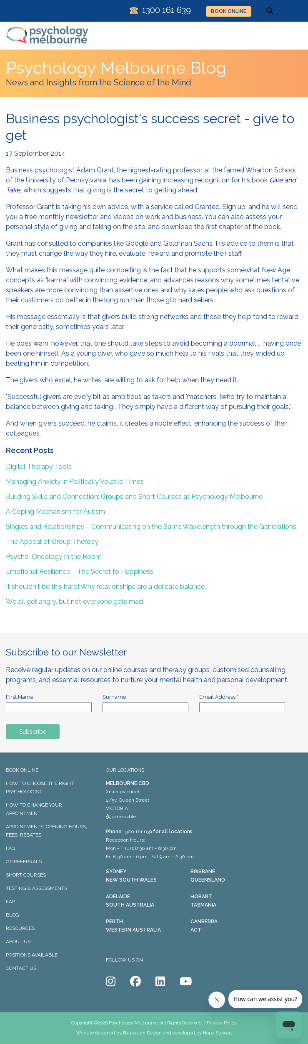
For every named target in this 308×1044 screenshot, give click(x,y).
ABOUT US (18, 941)
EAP (10, 901)
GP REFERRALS (24, 862)
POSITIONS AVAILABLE (32, 955)
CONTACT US (21, 968)
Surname (114, 697)
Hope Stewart (217, 1033)
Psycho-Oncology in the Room (54, 557)
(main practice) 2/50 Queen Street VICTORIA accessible (127, 800)
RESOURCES (20, 928)
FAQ (10, 848)
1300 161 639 (137, 832)
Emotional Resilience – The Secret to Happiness (79, 572)
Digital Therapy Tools (39, 467)
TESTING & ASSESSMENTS (36, 888)
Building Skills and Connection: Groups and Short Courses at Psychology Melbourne (134, 497)
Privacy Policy (222, 1023)
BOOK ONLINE (228, 11)
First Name (19, 697)
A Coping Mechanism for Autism (55, 512)
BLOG (12, 915)
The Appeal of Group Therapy (52, 542)
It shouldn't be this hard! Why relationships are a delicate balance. (106, 587)
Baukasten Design (142, 1033)
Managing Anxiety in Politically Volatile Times (75, 482)
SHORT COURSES (26, 875)
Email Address (218, 697)
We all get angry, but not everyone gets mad (74, 601)
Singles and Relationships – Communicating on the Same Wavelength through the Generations (151, 527)
